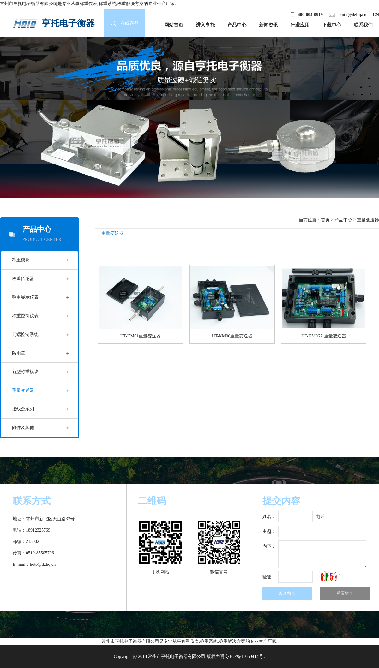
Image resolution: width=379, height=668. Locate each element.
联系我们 (363, 24)
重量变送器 (23, 390)
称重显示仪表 (25, 297)
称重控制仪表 (25, 315)
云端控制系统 (25, 334)
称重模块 (21, 260)
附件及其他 (23, 427)
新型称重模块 (25, 371)
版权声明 (215, 656)
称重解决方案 (130, 3)
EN (376, 14)
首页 (325, 220)
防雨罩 (18, 353)
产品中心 (236, 24)
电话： (322, 516)
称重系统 (107, 3)
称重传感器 (23, 278)
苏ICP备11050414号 (244, 656)
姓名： (269, 516)
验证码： (266, 579)
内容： (269, 546)
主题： (269, 531)
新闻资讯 (268, 24)
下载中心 (331, 24)
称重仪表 (88, 3)
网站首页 (173, 24)
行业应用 (300, 24)
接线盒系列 (23, 409)
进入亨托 (205, 24)
